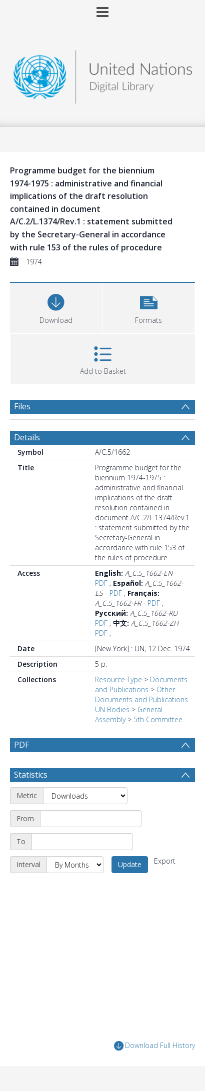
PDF (101, 583)
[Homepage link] (102, 74)
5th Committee (158, 719)
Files (22, 406)
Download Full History (154, 1046)
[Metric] (85, 795)
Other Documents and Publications (141, 694)
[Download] (56, 306)
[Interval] (75, 864)
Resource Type (118, 679)
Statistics (31, 774)
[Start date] (91, 818)
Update (130, 864)
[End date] (82, 841)
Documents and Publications (141, 684)
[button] (148, 306)
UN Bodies (112, 709)
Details (27, 437)
